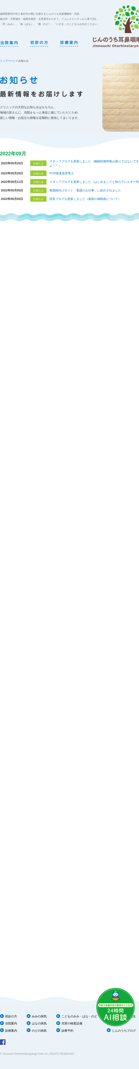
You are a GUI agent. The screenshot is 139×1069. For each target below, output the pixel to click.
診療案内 (11, 1030)
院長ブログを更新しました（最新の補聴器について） (85, 199)
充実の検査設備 (71, 1023)
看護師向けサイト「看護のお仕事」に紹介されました (85, 190)
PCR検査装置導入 (61, 173)
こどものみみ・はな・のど (79, 1016)
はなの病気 (39, 1023)
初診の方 (11, 1016)
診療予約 (67, 1030)
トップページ (7, 60)
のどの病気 (39, 1030)
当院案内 (11, 1023)
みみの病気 (39, 1016)
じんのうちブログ (124, 1030)
